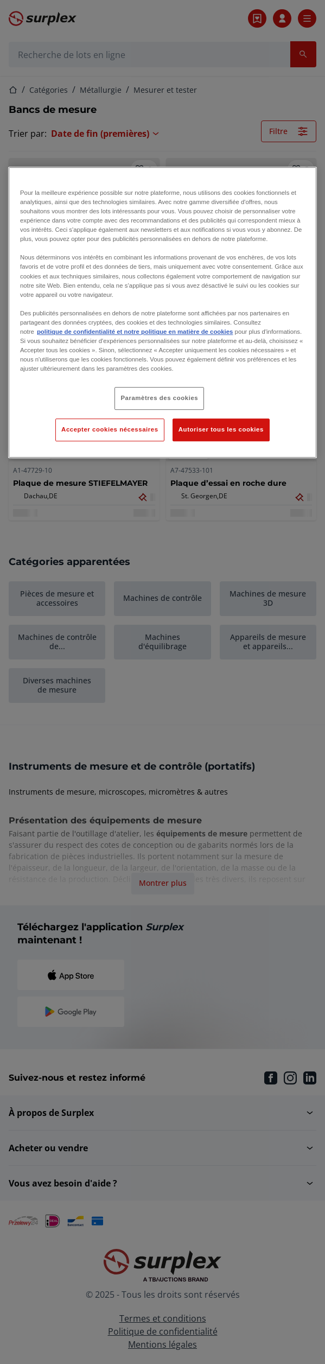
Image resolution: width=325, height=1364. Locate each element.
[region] (162, 312)
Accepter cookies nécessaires (109, 429)
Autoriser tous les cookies (221, 429)
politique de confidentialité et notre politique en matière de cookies (135, 331)
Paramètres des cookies (159, 398)
